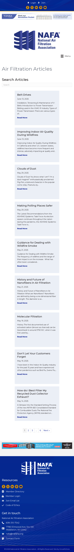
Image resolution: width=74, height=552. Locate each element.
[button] (32, 2)
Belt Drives (24, 94)
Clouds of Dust (26, 168)
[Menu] (65, 56)
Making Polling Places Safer (34, 205)
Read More (22, 118)
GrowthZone (64, 549)
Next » (47, 430)
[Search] (37, 85)
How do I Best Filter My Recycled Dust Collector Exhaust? (32, 393)
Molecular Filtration (29, 316)
